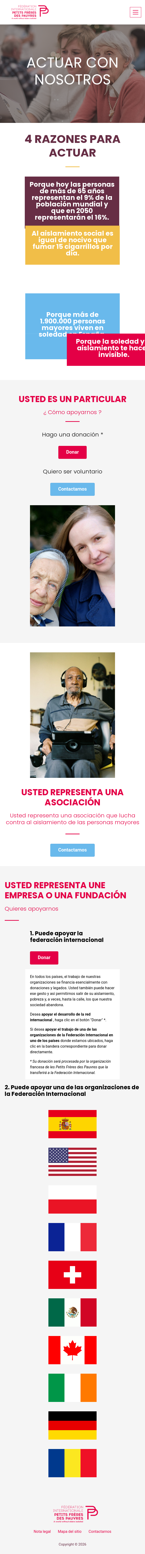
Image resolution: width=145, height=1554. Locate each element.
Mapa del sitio (69, 1531)
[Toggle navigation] (135, 12)
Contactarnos (100, 1531)
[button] (72, 452)
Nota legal (42, 1531)
